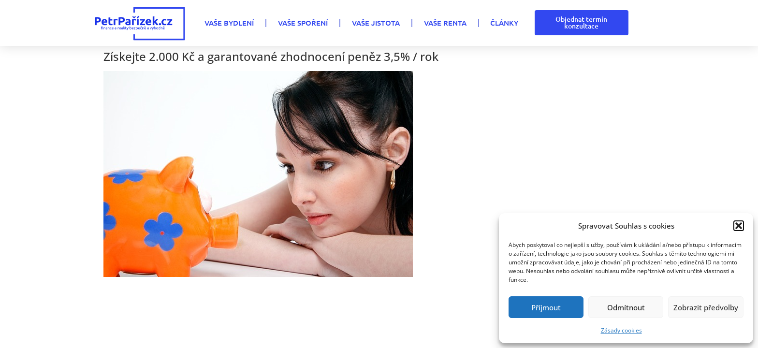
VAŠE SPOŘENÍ (303, 23)
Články (504, 23)
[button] (738, 226)
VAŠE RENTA (445, 23)
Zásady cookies (621, 330)
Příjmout (546, 307)
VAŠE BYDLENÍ (229, 23)
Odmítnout (626, 307)
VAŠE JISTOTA (376, 23)
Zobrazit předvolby (705, 307)
